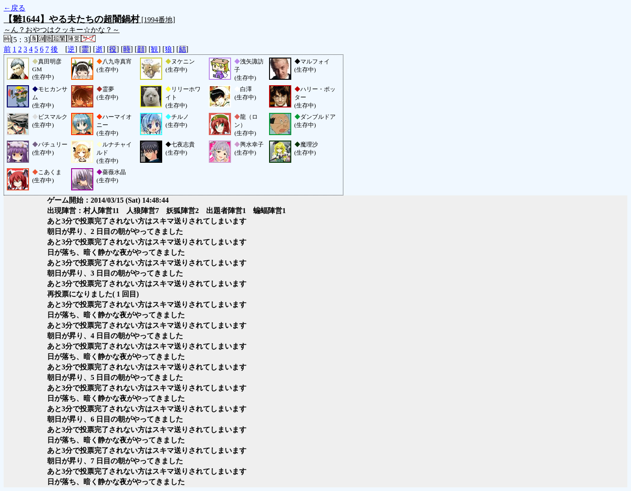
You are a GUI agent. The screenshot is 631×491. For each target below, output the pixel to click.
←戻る (14, 8)
